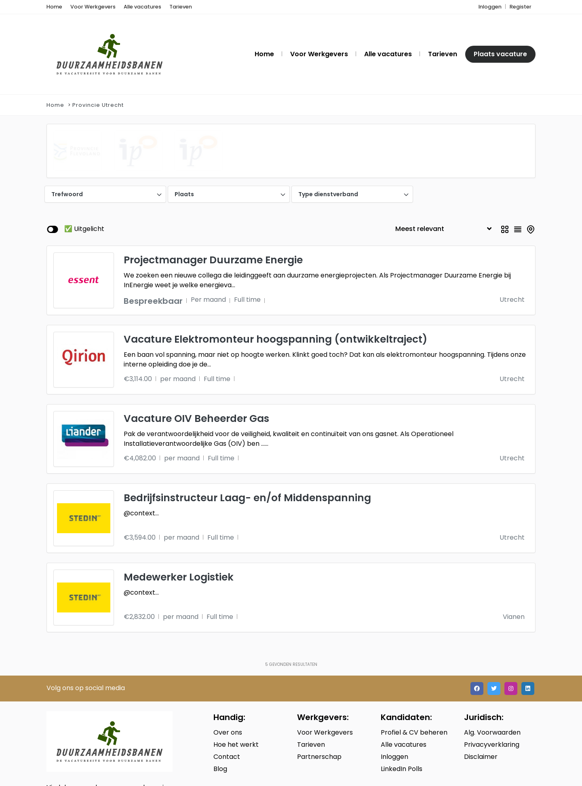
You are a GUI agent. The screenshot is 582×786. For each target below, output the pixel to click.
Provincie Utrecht (98, 105)
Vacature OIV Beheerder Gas (196, 355)
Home (55, 105)
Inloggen (490, 7)
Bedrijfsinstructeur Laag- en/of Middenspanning (247, 434)
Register (520, 7)
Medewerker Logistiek (179, 513)
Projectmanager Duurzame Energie (213, 196)
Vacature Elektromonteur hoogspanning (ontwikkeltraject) (275, 276)
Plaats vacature (500, 54)
